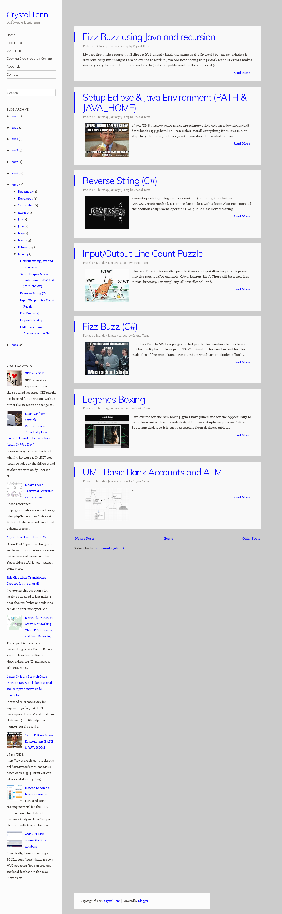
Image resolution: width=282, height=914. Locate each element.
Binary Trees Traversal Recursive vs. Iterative (39, 491)
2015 (15, 184)
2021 (15, 116)
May (21, 233)
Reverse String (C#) (120, 180)
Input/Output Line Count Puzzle (143, 253)
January (23, 254)
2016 (15, 173)
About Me (13, 66)
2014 (15, 345)
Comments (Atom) (109, 548)
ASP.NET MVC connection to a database (35, 840)
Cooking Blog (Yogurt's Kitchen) (29, 59)
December (25, 191)
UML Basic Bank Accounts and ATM (152, 472)
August (23, 212)
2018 (15, 150)
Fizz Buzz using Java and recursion (149, 37)
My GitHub (14, 51)
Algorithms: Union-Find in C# (27, 537)
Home (11, 35)
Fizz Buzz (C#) (110, 326)
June (21, 226)
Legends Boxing (114, 399)
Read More (242, 72)
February (24, 247)
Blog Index (14, 43)
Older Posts (251, 538)
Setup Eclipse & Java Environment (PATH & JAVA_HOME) (164, 102)
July (21, 219)
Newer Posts (85, 538)
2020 (15, 127)
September (26, 205)
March (23, 240)
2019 (15, 139)
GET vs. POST (34, 373)
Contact (12, 74)
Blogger (143, 901)
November (26, 198)
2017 (15, 162)
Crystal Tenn (27, 14)
